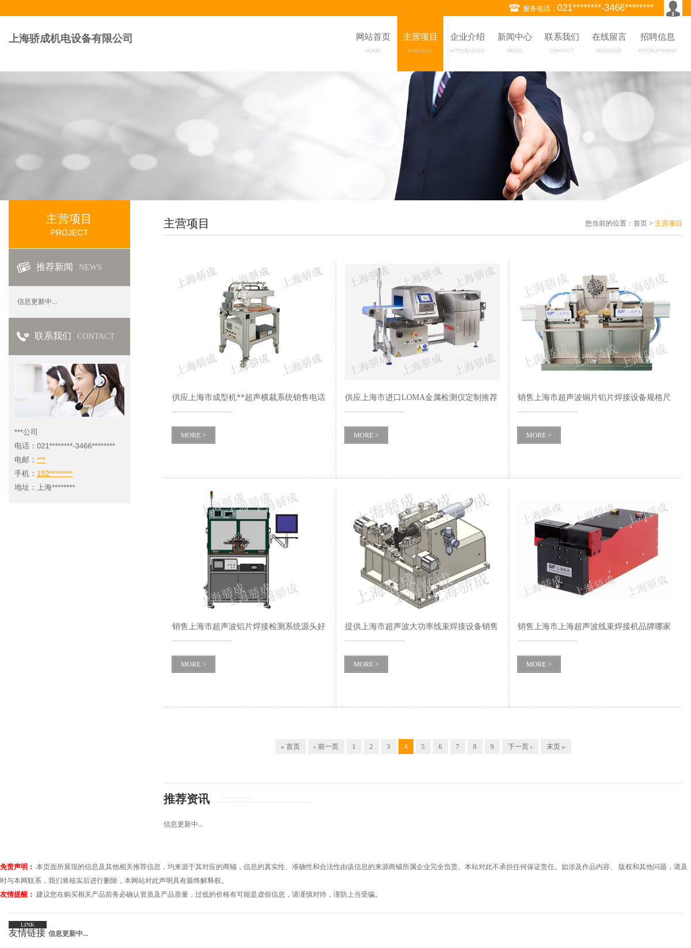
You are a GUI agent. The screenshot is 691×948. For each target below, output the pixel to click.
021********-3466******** (605, 8)
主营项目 (420, 45)
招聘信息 (658, 45)
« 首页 (290, 747)
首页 (640, 223)
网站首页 (373, 45)
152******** (55, 473)
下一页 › (520, 747)
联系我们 (562, 45)
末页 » (555, 747)
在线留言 (609, 45)
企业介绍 (467, 45)
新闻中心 (515, 45)
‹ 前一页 (326, 747)
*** (41, 459)
